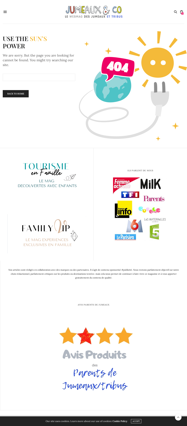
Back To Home (15, 93)
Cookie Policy (119, 421)
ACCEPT (136, 422)
